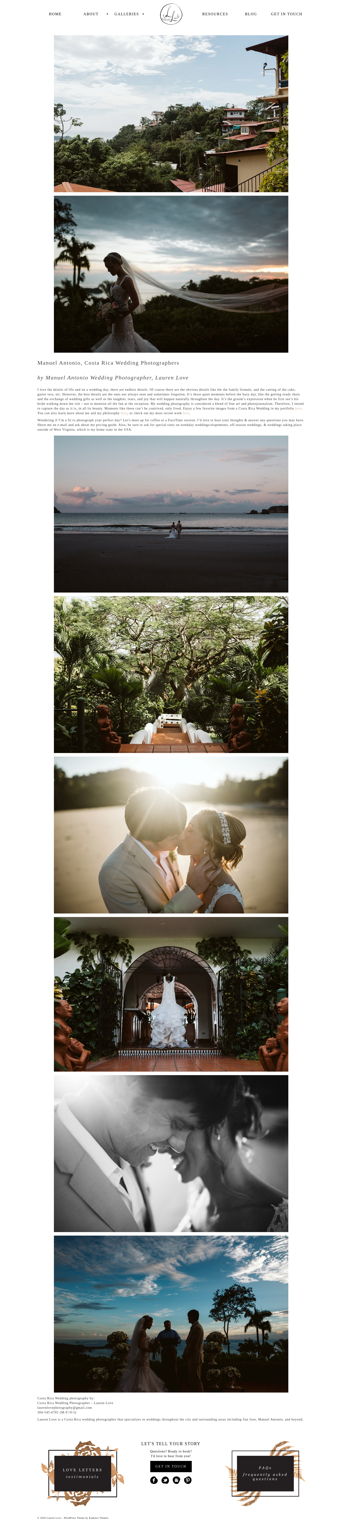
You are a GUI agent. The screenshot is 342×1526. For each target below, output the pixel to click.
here (298, 408)
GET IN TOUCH (170, 1466)
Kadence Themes (99, 1518)
